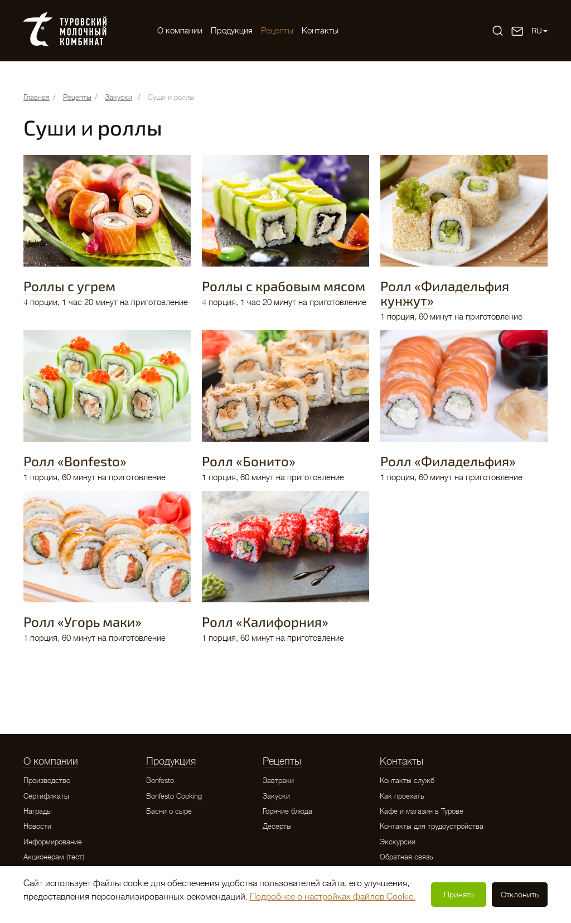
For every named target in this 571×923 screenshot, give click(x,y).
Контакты (320, 31)
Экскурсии (397, 842)
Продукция (232, 31)
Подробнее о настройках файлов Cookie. (332, 897)
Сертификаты (46, 796)
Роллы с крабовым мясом (283, 286)
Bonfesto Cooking (174, 796)
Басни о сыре (169, 811)
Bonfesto (160, 780)
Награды (37, 811)
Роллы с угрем (69, 286)
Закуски (276, 796)
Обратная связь (406, 857)
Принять (459, 894)
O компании (179, 31)
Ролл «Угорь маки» (82, 621)
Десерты (277, 826)
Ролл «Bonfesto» (75, 461)
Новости (37, 826)
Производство (46, 780)
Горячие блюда (287, 811)
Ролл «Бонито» (249, 461)
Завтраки (278, 780)
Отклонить (520, 894)
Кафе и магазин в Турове (421, 811)
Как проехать (402, 796)
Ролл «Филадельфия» (448, 461)
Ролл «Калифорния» (265, 621)
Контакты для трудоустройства (431, 826)
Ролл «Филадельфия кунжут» (444, 293)
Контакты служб (407, 780)
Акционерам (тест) (53, 857)
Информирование (52, 842)
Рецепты (277, 31)
